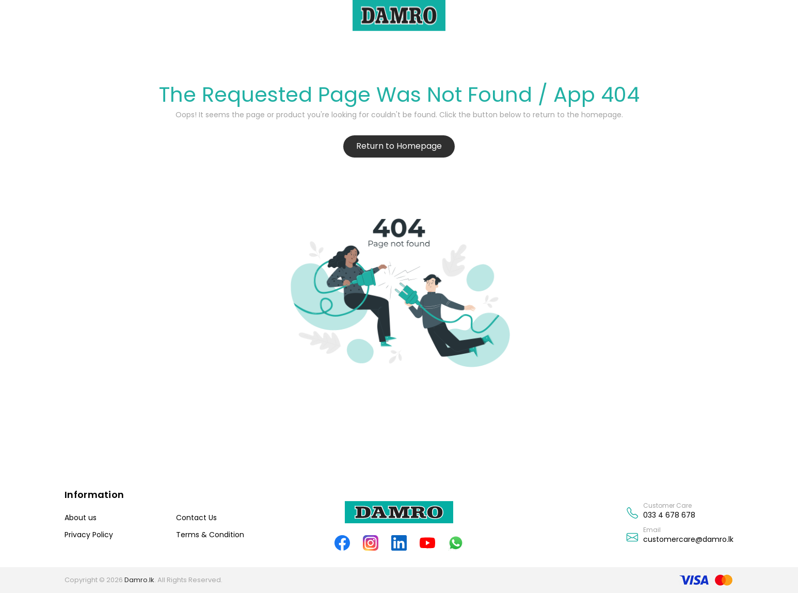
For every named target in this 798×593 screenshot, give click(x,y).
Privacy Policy (89, 534)
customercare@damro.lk (688, 539)
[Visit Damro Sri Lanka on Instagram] (371, 543)
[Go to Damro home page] (399, 512)
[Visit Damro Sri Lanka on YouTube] (428, 543)
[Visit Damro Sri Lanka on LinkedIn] (399, 543)
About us (81, 517)
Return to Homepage (399, 146)
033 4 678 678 (669, 515)
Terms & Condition (210, 534)
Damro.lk (139, 580)
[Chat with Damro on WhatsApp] (456, 543)
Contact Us (196, 517)
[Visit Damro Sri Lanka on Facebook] (342, 543)
